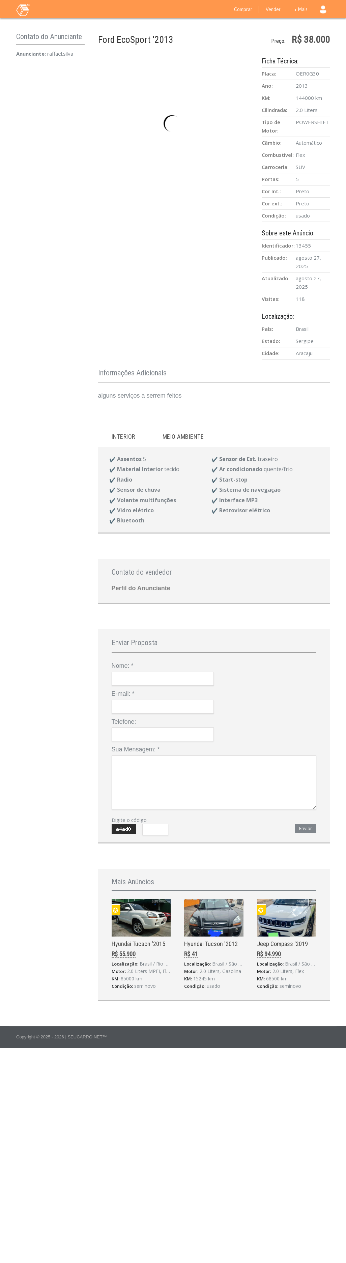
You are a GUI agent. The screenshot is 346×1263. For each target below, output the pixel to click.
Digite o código (129, 819)
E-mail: (123, 693)
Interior (123, 436)
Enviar (305, 828)
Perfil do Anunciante (141, 588)
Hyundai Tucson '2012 (211, 943)
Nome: (123, 665)
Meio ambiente (183, 436)
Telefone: (124, 721)
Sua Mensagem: (136, 749)
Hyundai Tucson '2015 (138, 943)
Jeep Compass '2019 (282, 943)
